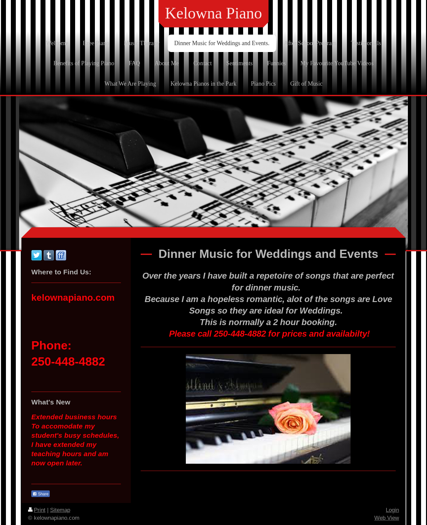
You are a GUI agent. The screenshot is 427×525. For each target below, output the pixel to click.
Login (392, 510)
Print (36, 510)
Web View (386, 518)
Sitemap (60, 510)
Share (40, 494)
